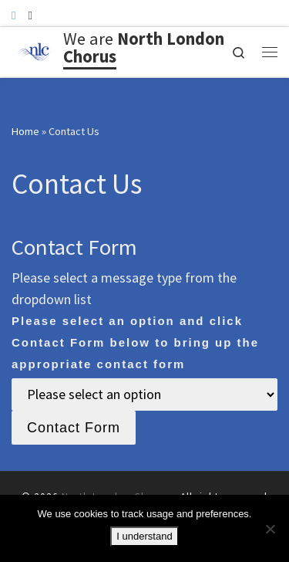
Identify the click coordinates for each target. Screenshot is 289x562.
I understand (144, 536)
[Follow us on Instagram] (30, 15)
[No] (269, 529)
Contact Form (73, 427)
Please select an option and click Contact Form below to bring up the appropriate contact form (135, 342)
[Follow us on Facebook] (13, 15)
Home (25, 131)
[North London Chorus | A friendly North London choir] (35, 50)
